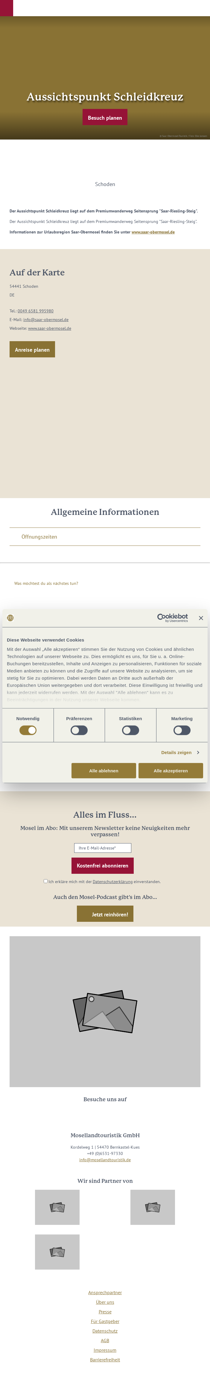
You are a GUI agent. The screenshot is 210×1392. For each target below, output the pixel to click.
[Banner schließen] (201, 618)
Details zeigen (176, 752)
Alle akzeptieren (171, 770)
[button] (6, 8)
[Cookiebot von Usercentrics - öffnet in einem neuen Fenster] (162, 617)
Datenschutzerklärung (113, 881)
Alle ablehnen (103, 770)
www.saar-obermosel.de (153, 232)
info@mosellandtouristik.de (105, 1159)
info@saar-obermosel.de (46, 319)
